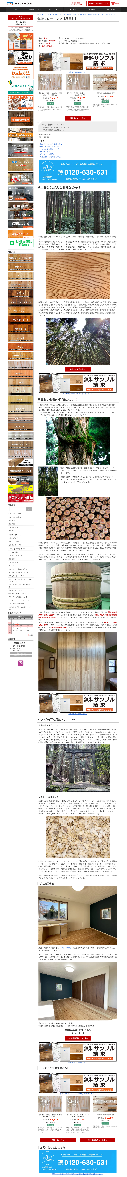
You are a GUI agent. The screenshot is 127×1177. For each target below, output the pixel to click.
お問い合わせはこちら (20, 656)
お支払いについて (14, 545)
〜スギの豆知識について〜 (50, 187)
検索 (29, 509)
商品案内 (11, 520)
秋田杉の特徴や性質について (51, 184)
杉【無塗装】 (67, 986)
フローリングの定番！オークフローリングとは (20, 580)
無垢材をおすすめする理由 (17, 569)
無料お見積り (111, 9)
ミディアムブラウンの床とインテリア (20, 608)
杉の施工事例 (45, 189)
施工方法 (11, 566)
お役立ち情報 (13, 552)
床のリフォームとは (15, 590)
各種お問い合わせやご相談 (50, 195)
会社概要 (92, 9)
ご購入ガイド (13, 538)
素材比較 (11, 559)
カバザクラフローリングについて (20, 600)
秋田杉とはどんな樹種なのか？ (52, 182)
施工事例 (73, 9)
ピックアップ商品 (47, 192)
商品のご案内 (54, 9)
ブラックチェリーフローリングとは (20, 586)
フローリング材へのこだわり (18, 572)
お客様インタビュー (15, 556)
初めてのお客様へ (35, 9)
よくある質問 (13, 527)
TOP (15, 9)
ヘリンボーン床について (17, 604)
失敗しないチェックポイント (18, 576)
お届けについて (13, 541)
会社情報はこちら (20, 653)
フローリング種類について (17, 597)
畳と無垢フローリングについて (19, 593)
